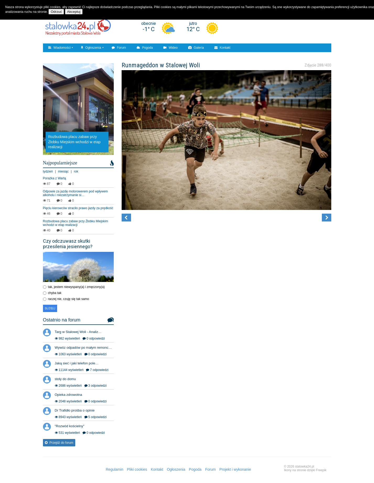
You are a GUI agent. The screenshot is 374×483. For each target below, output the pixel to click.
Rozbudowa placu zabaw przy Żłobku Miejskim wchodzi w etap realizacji (75, 223)
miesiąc (63, 171)
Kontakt (222, 47)
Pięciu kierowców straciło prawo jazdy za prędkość (78, 208)
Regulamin (114, 469)
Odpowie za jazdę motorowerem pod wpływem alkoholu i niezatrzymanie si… (75, 193)
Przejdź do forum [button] (59, 443)
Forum (119, 47)
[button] (126, 217)
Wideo (170, 47)
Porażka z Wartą (54, 178)
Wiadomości (59, 47)
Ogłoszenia (91, 47)
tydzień (48, 171)
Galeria (196, 47)
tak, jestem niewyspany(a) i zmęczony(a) (76, 287)
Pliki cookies (137, 469)
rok (76, 171)
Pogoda (145, 47)
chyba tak (54, 293)
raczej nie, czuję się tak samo (68, 299)
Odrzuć (56, 12)
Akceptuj (73, 12)
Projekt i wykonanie (235, 469)
